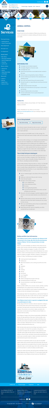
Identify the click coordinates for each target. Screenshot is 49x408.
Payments (30, 6)
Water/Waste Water (5, 72)
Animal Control (4, 54)
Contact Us (38, 6)
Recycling (3, 62)
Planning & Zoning (5, 39)
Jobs (34, 6)
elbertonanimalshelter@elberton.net (25, 111)
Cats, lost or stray (23, 122)
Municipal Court (4, 48)
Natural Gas (4, 68)
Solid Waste (4, 74)
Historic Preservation (6, 43)
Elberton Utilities (4, 66)
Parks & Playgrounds (6, 60)
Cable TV (3, 78)
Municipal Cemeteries (6, 58)
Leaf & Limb (4, 64)
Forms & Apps (25, 6)
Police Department (5, 45)
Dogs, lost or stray (36, 122)
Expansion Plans (5, 84)
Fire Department (4, 51)
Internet (3, 80)
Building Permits (5, 41)
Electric (3, 70)
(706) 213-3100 (15, 7)
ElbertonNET (3, 76)
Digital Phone (4, 82)
